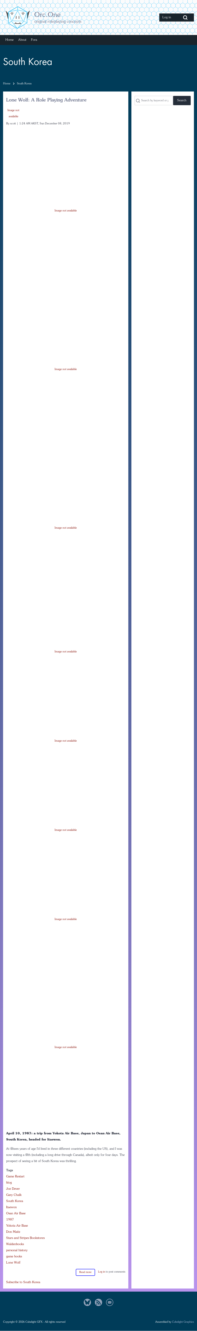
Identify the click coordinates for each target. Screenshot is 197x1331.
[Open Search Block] (185, 17)
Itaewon (11, 1207)
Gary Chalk (14, 1195)
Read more (85, 1272)
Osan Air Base (16, 1213)
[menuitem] (168, 17)
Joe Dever (13, 1188)
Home (6, 83)
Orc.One (47, 15)
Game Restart (15, 1176)
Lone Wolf (13, 1262)
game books (14, 1256)
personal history (17, 1250)
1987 (10, 1219)
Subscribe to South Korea (23, 1282)
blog (9, 1182)
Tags (9, 1170)
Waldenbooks (15, 1244)
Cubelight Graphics (183, 1322)
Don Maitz (13, 1232)
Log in (101, 1272)
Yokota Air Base (17, 1225)
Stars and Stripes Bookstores (25, 1238)
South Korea (14, 1201)
